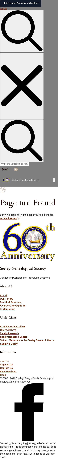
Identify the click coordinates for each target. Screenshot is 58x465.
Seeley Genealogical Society (25, 179)
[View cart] (29, 169)
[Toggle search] (22, 31)
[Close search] (22, 86)
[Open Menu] (54, 180)
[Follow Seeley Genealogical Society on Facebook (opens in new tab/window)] (29, 439)
